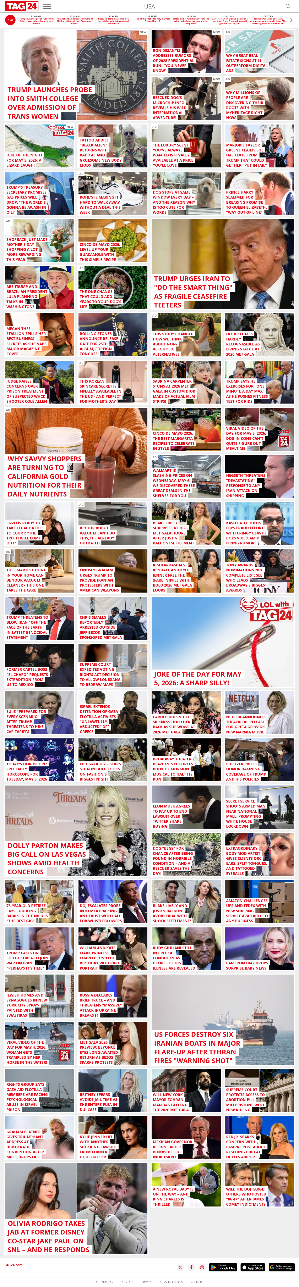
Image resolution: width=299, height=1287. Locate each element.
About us (197, 1282)
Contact (128, 1282)
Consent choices (171, 1282)
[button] (291, 21)
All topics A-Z (105, 1282)
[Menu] (47, 6)
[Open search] (288, 6)
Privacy (147, 1282)
